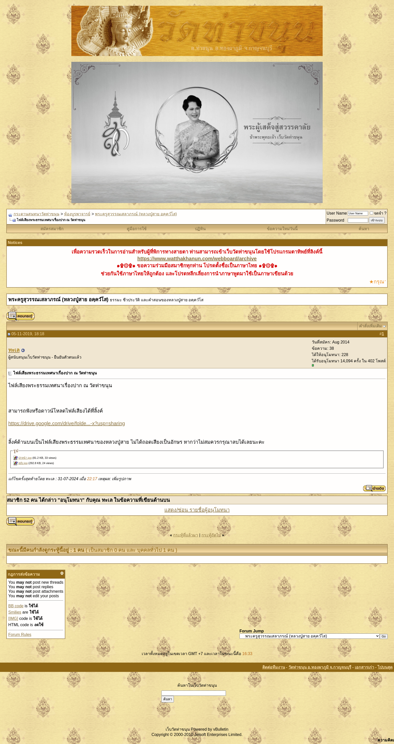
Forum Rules (19, 634)
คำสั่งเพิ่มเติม (370, 326)
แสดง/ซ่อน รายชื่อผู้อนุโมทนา (196, 510)
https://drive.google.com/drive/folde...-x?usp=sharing (66, 423)
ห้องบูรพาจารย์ (77, 214)
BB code (15, 606)
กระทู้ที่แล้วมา (185, 535)
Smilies (14, 612)
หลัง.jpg (23, 463)
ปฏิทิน (200, 229)
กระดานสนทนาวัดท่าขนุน (36, 214)
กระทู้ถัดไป (211, 535)
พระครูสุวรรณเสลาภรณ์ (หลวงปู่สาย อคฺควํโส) (136, 214)
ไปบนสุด (385, 667)
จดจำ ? (378, 213)
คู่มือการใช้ (136, 229)
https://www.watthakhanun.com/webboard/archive (197, 258)
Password (335, 220)
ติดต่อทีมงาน (273, 667)
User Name (337, 213)
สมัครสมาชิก (52, 229)
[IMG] (13, 618)
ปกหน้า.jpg (25, 457)
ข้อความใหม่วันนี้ (282, 229)
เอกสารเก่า (364, 667)
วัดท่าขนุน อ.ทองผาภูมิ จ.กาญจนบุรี (319, 667)
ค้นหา (364, 229)
